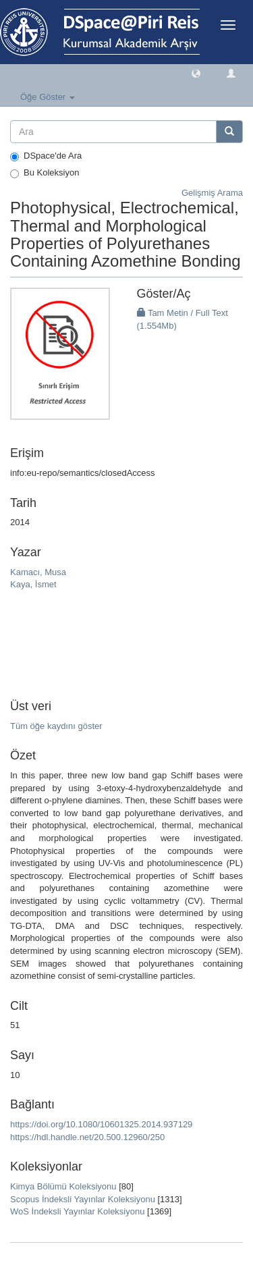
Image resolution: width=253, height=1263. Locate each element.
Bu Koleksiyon (44, 172)
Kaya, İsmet (33, 584)
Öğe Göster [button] (47, 97)
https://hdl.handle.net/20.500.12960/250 (87, 1137)
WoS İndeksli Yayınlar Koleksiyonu (77, 1211)
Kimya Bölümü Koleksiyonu (63, 1186)
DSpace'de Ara (46, 156)
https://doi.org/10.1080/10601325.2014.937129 (101, 1124)
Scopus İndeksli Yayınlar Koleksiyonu (82, 1199)
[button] (196, 72)
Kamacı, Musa (38, 572)
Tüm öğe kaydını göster (56, 726)
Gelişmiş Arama (212, 193)
